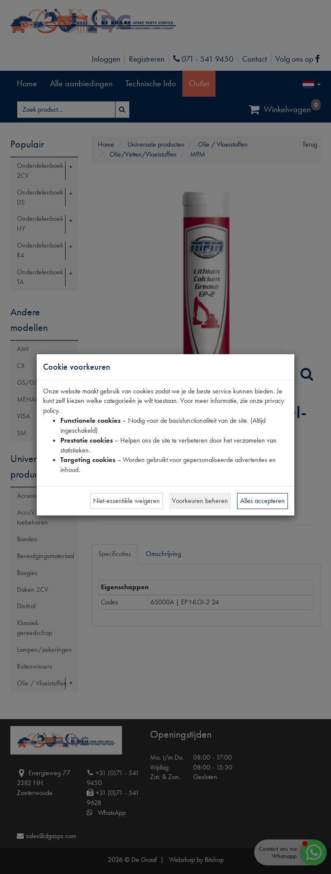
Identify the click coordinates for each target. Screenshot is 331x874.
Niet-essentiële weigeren (126, 500)
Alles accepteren (262, 500)
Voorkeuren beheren (200, 500)
